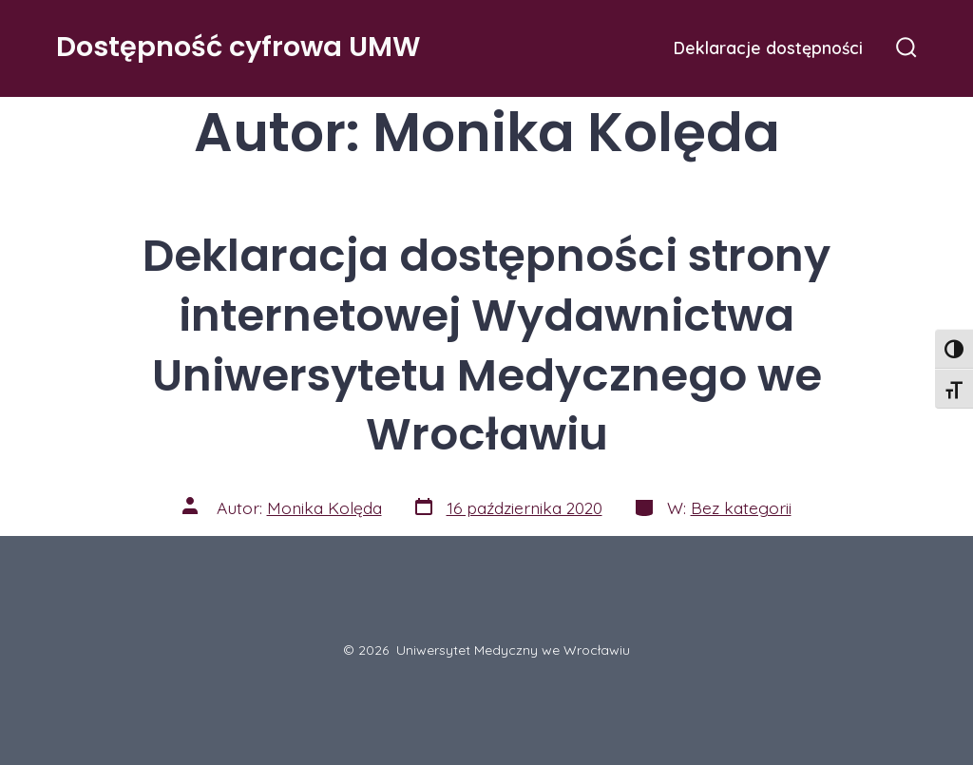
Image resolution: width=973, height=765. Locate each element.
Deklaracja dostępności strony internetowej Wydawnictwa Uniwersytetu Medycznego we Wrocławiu (486, 345)
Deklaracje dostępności (768, 47)
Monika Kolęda (324, 507)
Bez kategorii (741, 507)
